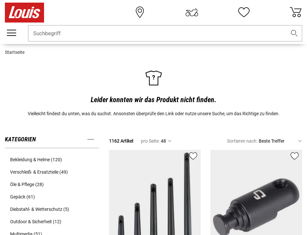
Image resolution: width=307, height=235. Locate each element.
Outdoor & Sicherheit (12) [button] (35, 221)
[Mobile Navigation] (11, 33)
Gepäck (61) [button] (22, 196)
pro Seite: (150, 141)
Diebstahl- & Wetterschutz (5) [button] (39, 209)
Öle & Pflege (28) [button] (27, 184)
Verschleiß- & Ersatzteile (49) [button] (39, 172)
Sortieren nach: (242, 141)
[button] (294, 33)
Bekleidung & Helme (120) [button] (36, 159)
